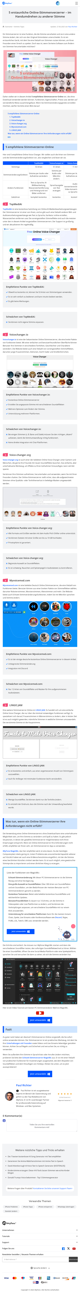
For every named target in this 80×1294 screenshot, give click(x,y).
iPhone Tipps (28, 1207)
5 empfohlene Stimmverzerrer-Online (23, 113)
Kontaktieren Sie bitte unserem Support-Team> (52, 1188)
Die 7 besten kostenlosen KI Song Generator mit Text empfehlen (34, 1156)
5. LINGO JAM (15, 130)
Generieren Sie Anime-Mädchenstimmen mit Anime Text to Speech (35, 1161)
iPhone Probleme (11, 1207)
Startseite (8, 27)
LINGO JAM (40, 710)
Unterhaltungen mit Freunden (19, 1043)
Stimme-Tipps (19, 27)
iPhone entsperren (45, 1207)
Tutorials (6, 1236)
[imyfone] (7, 3)
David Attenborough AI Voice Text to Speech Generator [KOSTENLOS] (36, 1166)
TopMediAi (38, 163)
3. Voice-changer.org (18, 123)
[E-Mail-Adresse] (35, 1259)
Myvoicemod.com (10, 585)
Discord (58, 917)
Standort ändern (11, 1211)
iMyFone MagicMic (11, 851)
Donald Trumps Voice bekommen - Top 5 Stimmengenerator (33, 1177)
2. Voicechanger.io (17, 120)
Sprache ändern (40, 1268)
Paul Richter (72, 27)
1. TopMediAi (14, 117)
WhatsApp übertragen (66, 1207)
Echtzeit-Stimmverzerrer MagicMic (37, 1057)
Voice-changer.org (10, 460)
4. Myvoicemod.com (17, 127)
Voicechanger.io (56, 163)
